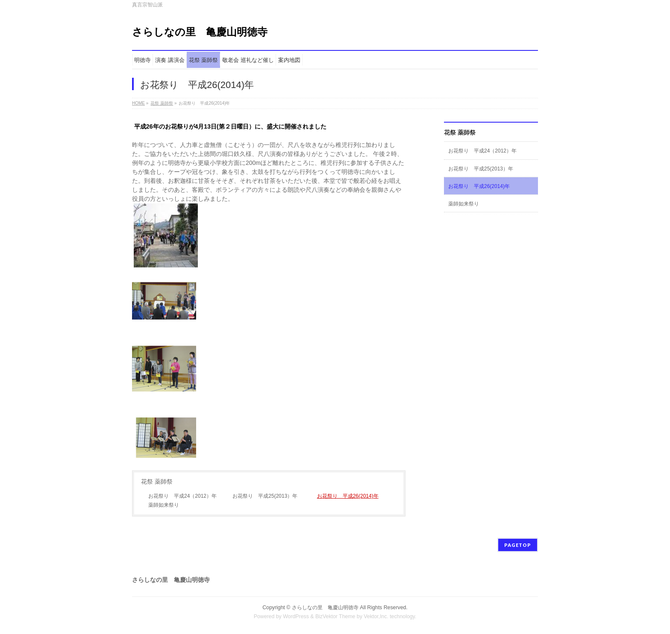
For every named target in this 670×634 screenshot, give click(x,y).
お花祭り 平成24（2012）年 (182, 496)
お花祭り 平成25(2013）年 (264, 496)
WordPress (296, 616)
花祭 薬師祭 (161, 103)
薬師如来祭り (163, 505)
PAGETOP (517, 545)
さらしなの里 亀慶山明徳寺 (199, 32)
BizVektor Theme (335, 616)
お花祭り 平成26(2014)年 (348, 496)
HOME (138, 103)
